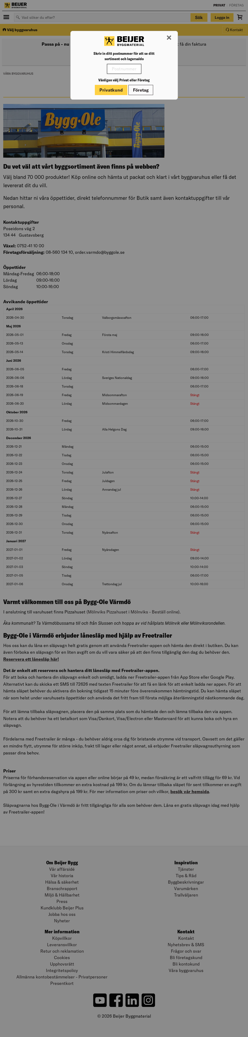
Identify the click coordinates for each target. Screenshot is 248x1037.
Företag (141, 90)
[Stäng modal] (169, 37)
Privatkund (111, 90)
